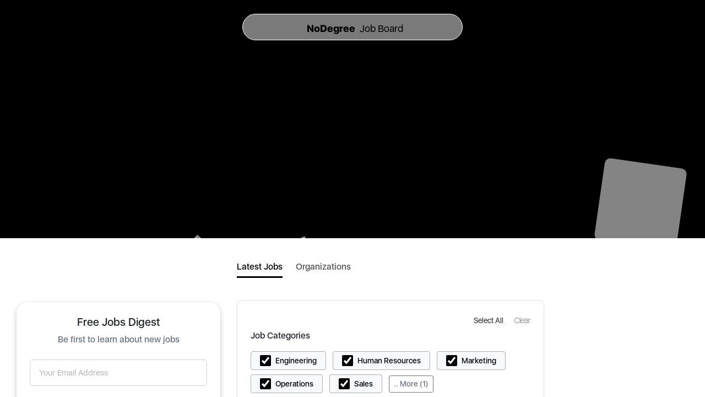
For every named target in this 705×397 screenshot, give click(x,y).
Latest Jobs (260, 266)
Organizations (323, 266)
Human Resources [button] (389, 360)
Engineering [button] (296, 360)
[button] (490, 320)
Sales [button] (363, 383)
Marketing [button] (479, 360)
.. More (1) (411, 383)
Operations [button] (294, 383)
